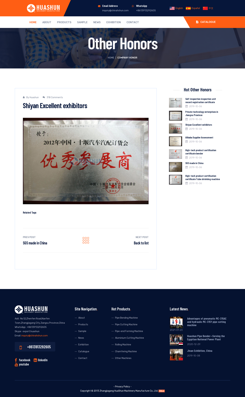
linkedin (43, 360)
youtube (24, 364)
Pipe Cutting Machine (126, 324)
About (46, 22)
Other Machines (123, 358)
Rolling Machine (123, 345)
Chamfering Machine (126, 351)
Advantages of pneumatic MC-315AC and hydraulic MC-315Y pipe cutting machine (207, 322)
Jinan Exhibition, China (199, 350)
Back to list (141, 242)
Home (33, 22)
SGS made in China (35, 242)
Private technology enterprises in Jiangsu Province (201, 113)
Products (64, 22)
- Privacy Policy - (122, 386)
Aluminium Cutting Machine (129, 338)
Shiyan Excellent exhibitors (198, 124)
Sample (82, 22)
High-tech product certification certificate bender (200, 152)
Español (193, 8)
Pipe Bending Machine (126, 318)
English (176, 8)
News (97, 22)
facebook (24, 360)
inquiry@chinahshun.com (115, 10)
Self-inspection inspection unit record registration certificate (200, 100)
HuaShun (119, 390)
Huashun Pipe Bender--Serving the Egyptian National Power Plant (206, 337)
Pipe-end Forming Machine (129, 331)
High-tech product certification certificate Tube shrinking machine (202, 177)
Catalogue (206, 22)
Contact (133, 22)
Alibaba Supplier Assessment (199, 137)
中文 (208, 8)
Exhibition (113, 22)
